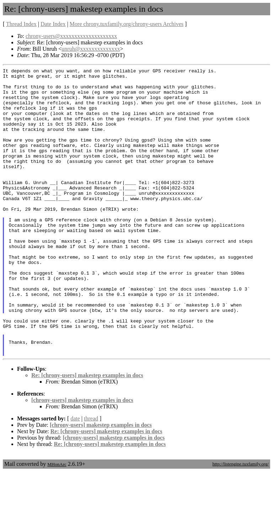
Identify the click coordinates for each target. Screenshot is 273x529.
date (75, 476)
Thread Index (21, 24)
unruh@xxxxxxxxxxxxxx (90, 49)
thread (91, 476)
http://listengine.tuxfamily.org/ (240, 521)
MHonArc (56, 521)
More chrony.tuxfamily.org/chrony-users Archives (126, 24)
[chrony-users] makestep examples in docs (82, 457)
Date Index (53, 24)
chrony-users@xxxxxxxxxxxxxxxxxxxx (71, 36)
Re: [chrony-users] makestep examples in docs (87, 433)
